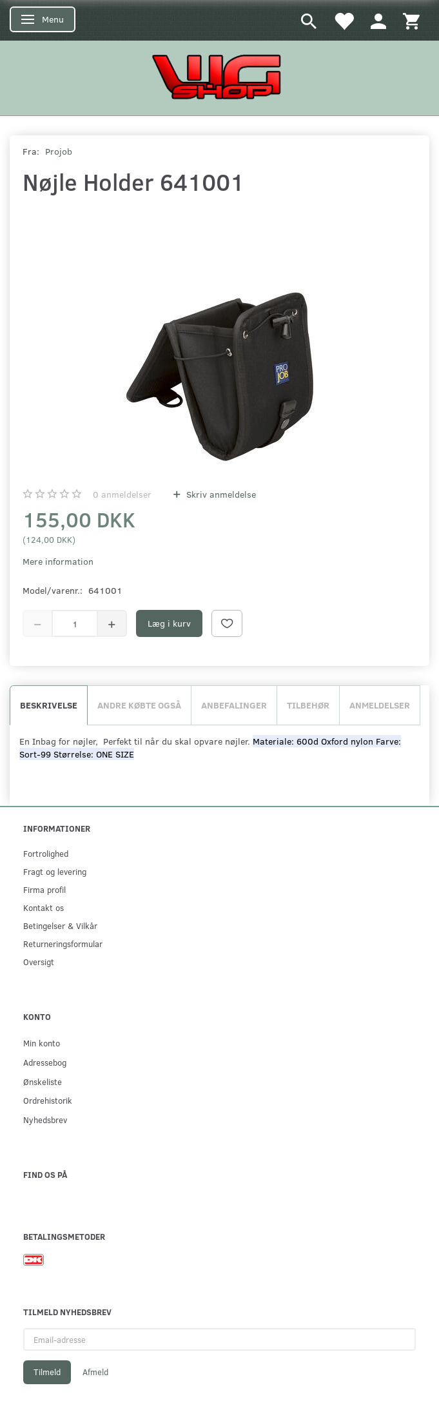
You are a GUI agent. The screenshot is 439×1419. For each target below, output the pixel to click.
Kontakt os (43, 907)
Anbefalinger (234, 705)
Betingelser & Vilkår (60, 925)
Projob (58, 151)
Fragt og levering (54, 871)
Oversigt (38, 961)
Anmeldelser (379, 705)
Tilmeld (47, 1372)
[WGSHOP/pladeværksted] (220, 76)
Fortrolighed (45, 853)
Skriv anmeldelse (220, 494)
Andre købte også (139, 705)
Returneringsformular (62, 943)
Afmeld (95, 1372)
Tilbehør (308, 705)
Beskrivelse (48, 705)
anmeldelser (122, 494)
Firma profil (44, 889)
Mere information (58, 561)
